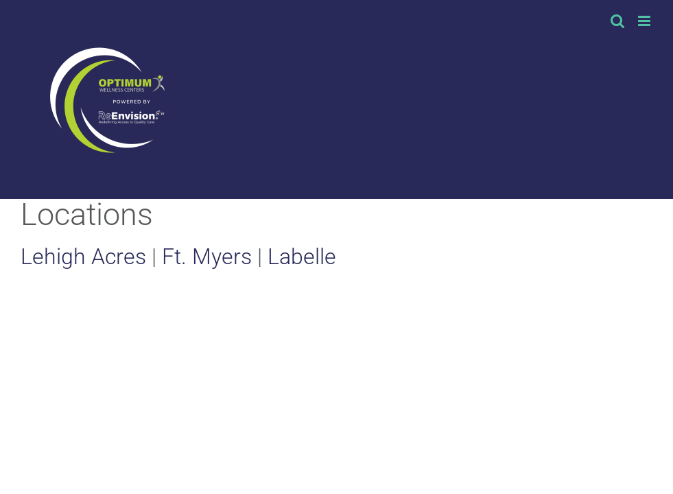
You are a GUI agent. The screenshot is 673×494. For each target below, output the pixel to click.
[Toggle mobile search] (617, 21)
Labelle (302, 257)
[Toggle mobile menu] (645, 21)
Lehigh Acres (83, 257)
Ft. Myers (207, 257)
